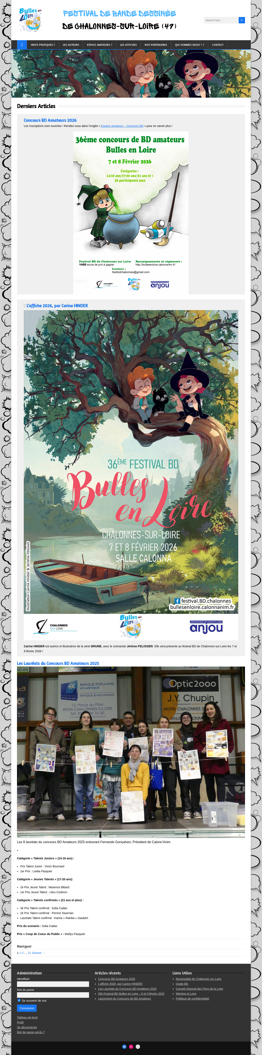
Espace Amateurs (98, 44)
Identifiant (23, 979)
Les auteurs (71, 44)
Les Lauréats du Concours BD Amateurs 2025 (58, 663)
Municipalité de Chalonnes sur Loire (198, 979)
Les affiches (128, 44)
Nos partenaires (156, 44)
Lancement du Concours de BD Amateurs (124, 998)
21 (29, 953)
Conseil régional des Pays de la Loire (199, 988)
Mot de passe (25, 989)
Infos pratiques (42, 44)
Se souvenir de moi (32, 1000)
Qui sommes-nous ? (188, 44)
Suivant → (38, 953)
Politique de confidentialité (192, 998)
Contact (218, 44)
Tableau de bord (27, 1017)
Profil (20, 1022)
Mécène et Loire (186, 993)
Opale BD (182, 983)
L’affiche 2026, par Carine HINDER (57, 305)
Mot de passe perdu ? (31, 1032)
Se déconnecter (27, 1027)
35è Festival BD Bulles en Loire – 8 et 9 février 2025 (131, 993)
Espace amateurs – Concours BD (122, 126)
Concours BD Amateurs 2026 (50, 120)
